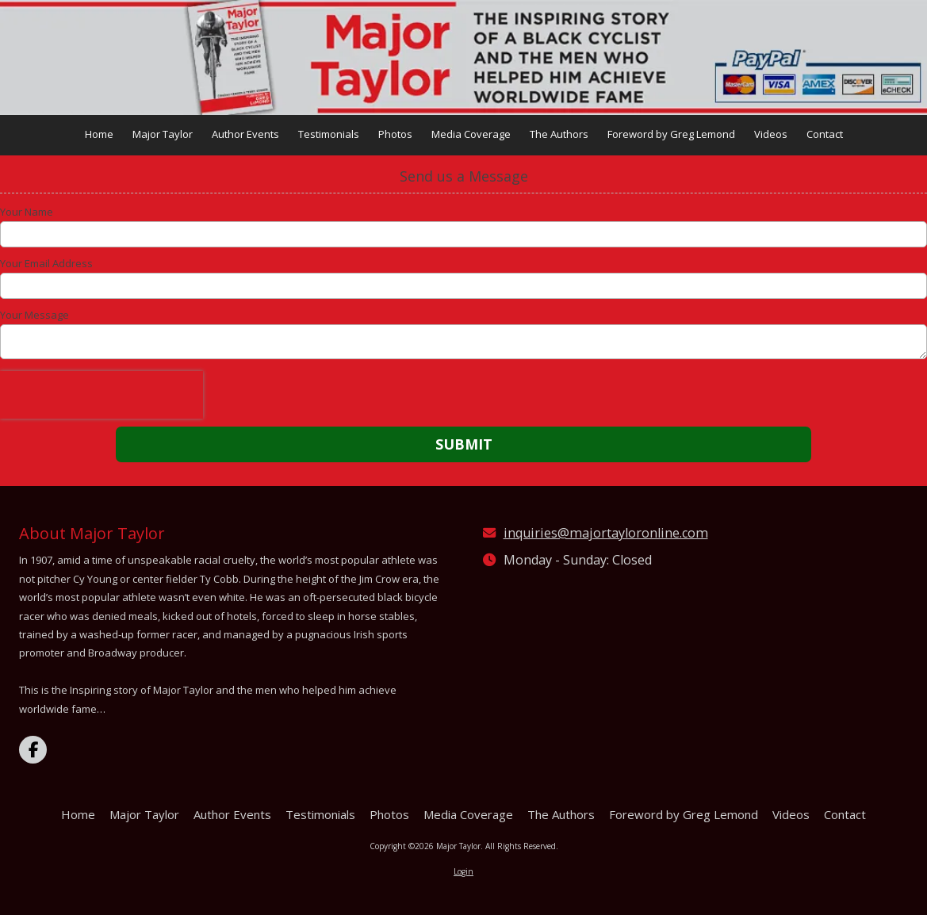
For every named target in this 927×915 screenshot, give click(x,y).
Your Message (34, 314)
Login (463, 871)
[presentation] (101, 395)
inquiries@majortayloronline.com (606, 533)
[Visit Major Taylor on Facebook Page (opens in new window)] (33, 750)
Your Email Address (46, 263)
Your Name (26, 211)
